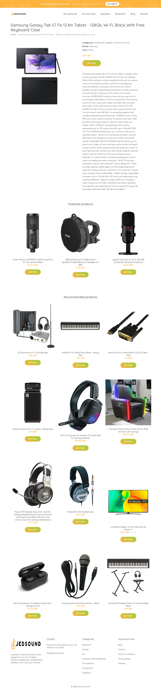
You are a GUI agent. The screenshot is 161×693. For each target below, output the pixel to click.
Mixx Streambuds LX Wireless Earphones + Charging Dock (32, 606)
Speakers (105, 15)
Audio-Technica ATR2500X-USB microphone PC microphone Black (33, 263)
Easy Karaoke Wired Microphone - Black (80, 605)
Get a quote (112, 4)
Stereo (118, 45)
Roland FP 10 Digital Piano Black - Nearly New (80, 356)
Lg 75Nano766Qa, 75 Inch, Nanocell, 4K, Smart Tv (128, 530)
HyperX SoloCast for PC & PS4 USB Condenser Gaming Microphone (128, 263)
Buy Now (92, 65)
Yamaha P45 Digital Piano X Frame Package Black (128, 606)
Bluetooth (120, 15)
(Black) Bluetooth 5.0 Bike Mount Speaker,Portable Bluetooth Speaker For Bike (80, 264)
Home (13, 36)
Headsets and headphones (94, 661)
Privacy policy (124, 661)
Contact (121, 651)
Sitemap (121, 665)
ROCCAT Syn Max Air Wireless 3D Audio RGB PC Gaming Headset (80, 438)
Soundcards (99, 45)
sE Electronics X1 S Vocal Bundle (33, 354)
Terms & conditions (126, 656)
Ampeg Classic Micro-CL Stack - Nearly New (32, 431)
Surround (126, 45)
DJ (83, 656)
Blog (132, 15)
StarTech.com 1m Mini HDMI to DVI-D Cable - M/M (128, 356)
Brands (144, 15)
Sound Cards (88, 15)
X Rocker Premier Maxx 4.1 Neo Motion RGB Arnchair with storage (128, 432)
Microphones (70, 15)
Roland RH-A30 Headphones (80, 514)
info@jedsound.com (55, 655)
